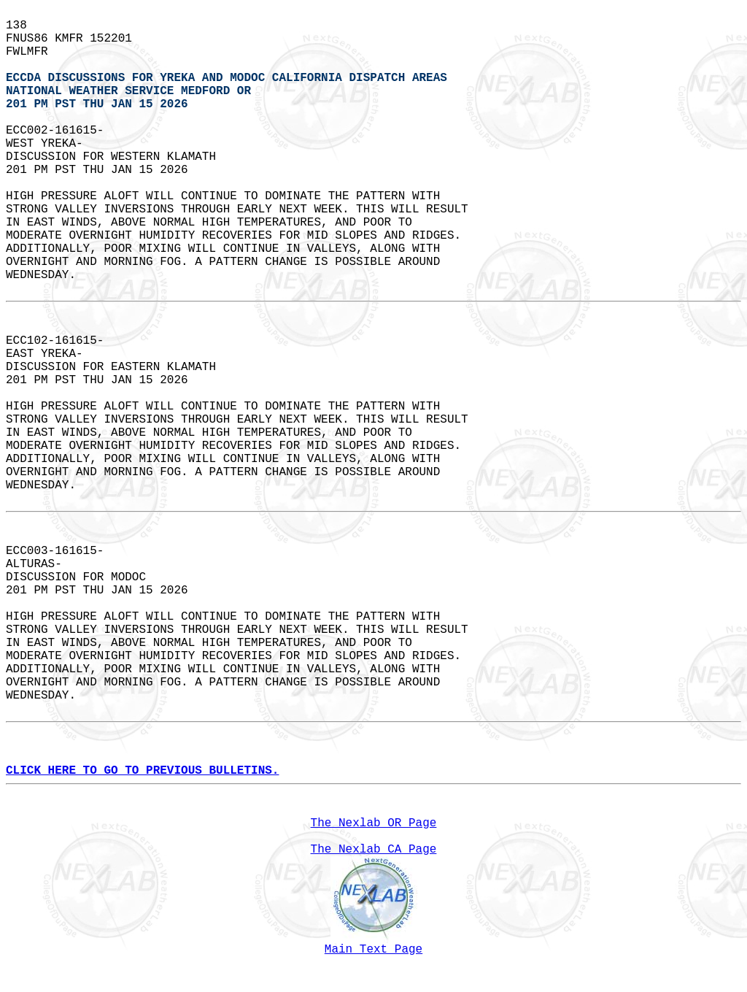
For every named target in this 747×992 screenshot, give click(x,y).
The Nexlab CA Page (374, 849)
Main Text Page (373, 949)
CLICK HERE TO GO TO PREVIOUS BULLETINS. (142, 770)
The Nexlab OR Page (374, 823)
